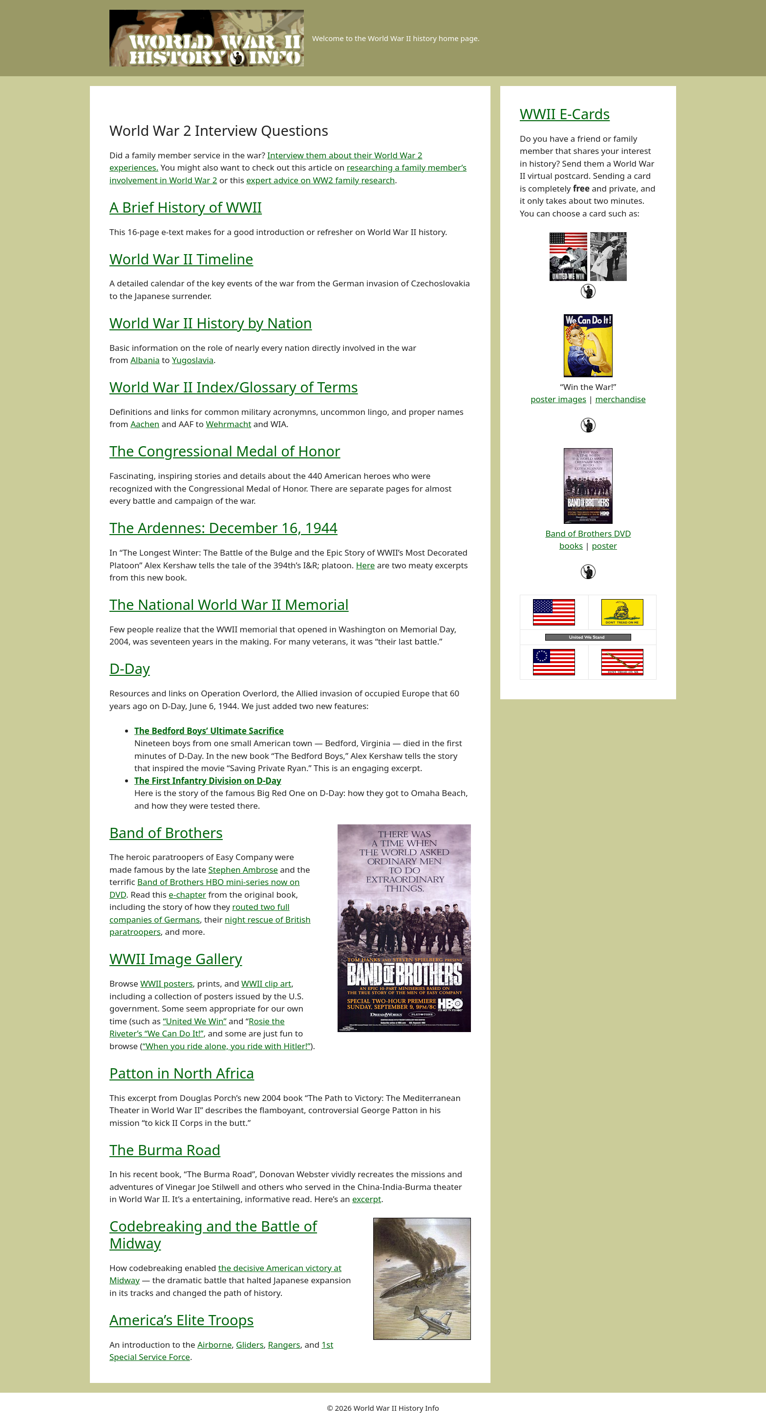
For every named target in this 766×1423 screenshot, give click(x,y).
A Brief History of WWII (185, 206)
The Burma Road (164, 1149)
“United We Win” (194, 1021)
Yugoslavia (192, 360)
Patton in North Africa (181, 1072)
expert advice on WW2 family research (320, 180)
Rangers (284, 1344)
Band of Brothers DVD (588, 533)
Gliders (249, 1344)
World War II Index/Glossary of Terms (233, 386)
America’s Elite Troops (181, 1319)
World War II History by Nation (210, 322)
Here (365, 565)
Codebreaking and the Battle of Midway (213, 1234)
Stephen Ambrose (242, 869)
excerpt (366, 1199)
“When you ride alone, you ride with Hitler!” (227, 1046)
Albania (145, 360)
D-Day (129, 668)
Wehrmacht (228, 424)
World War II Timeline (181, 258)
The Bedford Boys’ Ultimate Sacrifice (209, 730)
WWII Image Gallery (175, 958)
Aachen (144, 424)
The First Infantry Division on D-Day (207, 780)
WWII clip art (266, 983)
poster (604, 545)
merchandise (620, 399)
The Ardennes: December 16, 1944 (223, 527)
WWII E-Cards (565, 113)
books (571, 545)
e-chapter (187, 894)
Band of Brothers (166, 832)
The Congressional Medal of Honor (224, 450)
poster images (558, 399)
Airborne (214, 1344)
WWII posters (166, 983)
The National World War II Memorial (229, 604)
